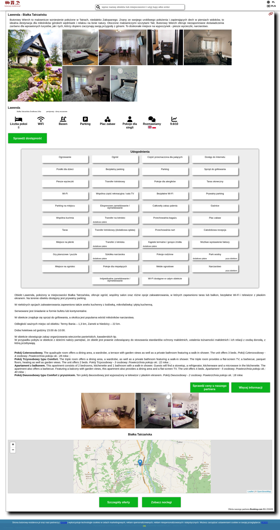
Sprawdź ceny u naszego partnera (209, 387)
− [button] (13, 450)
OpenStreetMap (264, 491)
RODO (264, 522)
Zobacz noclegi (161, 502)
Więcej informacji (250, 387)
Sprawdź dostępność (27, 138)
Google (63, 522)
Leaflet (251, 491)
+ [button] (13, 445)
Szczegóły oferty (118, 502)
